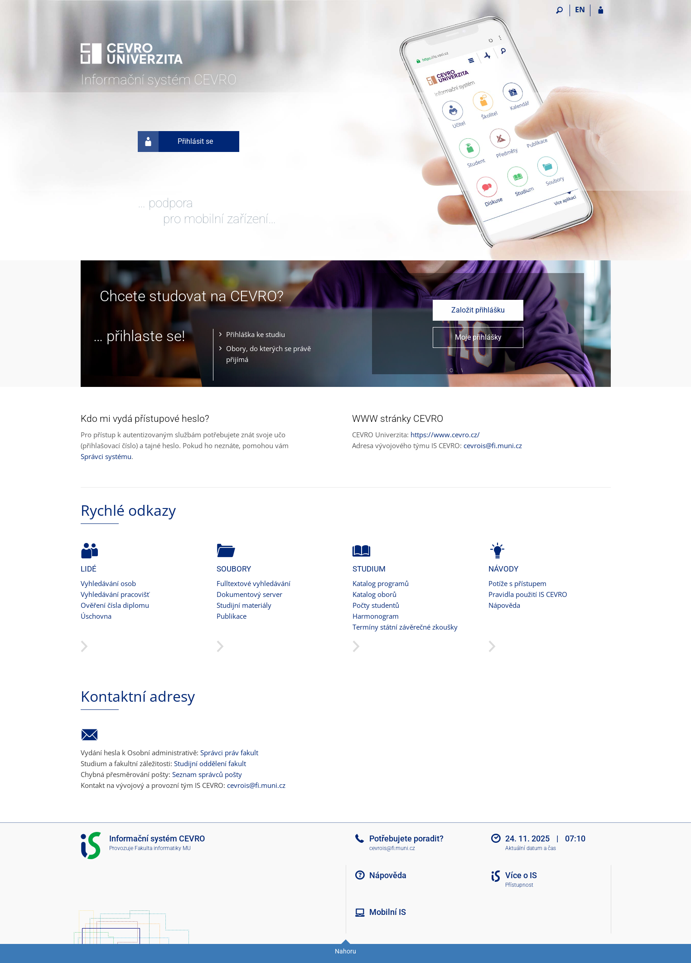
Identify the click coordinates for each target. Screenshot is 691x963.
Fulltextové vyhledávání (253, 583)
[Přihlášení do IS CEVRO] (600, 10)
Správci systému (106, 456)
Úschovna (96, 616)
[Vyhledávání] (560, 10)
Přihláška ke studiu (255, 334)
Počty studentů (376, 605)
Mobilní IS (387, 912)
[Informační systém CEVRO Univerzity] (132, 37)
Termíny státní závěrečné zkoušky (405, 626)
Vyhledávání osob (108, 583)
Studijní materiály (244, 605)
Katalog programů (381, 583)
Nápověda (504, 605)
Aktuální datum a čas (530, 848)
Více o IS (521, 875)
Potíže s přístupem (517, 583)
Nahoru (345, 951)
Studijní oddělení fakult (210, 763)
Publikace (231, 616)
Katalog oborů (374, 594)
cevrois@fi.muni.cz (493, 445)
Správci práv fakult (229, 752)
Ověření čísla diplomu (115, 605)
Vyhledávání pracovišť (115, 594)
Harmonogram (376, 616)
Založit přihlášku (478, 310)
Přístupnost (519, 885)
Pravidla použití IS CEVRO (527, 594)
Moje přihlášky (478, 337)
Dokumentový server (249, 594)
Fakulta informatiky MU (163, 848)
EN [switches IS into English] (580, 10)
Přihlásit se (175, 141)
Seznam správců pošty (207, 774)
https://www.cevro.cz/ (445, 434)
